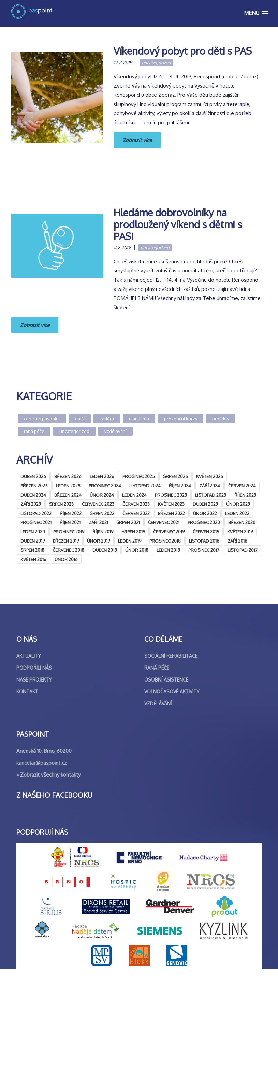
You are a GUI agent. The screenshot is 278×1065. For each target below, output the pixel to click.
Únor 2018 (136, 550)
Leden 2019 (129, 541)
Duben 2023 (205, 504)
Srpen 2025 (175, 476)
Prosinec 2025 (138, 476)
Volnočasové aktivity (172, 787)
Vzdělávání (115, 431)
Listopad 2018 (204, 541)
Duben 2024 (33, 495)
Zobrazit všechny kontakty (50, 870)
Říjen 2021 (70, 522)
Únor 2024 (102, 495)
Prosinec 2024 (105, 485)
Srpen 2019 (133, 531)
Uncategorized (156, 62)
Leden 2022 (237, 513)
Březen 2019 (66, 541)
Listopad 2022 (36, 513)
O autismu (139, 418)
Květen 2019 (240, 531)
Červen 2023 (136, 504)
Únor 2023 (238, 504)
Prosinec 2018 (165, 541)
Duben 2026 (33, 476)
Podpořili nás (34, 763)
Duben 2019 (32, 541)
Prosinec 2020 (204, 522)
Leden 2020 (32, 531)
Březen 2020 (241, 522)
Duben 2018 (104, 550)
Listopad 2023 (210, 495)
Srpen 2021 (128, 522)
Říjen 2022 (71, 513)
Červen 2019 (206, 531)
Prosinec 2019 (68, 531)
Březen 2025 (34, 485)
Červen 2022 (136, 513)
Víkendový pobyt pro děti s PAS (183, 51)
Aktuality (28, 751)
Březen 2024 (68, 495)
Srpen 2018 (32, 550)
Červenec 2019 (169, 531)
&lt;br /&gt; (67, 630)
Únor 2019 (98, 541)
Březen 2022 (171, 513)
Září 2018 (237, 541)
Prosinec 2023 (171, 495)
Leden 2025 (68, 485)
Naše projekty (34, 775)
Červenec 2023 (98, 504)
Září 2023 (30, 504)
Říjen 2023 (245, 495)
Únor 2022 (205, 513)
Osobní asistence (166, 775)
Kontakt (27, 787)
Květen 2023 (171, 504)
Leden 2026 (102, 476)
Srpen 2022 (102, 513)
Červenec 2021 (163, 522)
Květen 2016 (33, 559)
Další (80, 418)
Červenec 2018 (68, 550)
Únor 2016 (66, 559)
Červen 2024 (242, 485)
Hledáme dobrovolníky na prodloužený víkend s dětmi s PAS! (178, 224)
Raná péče (34, 431)
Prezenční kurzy (180, 418)
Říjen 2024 (180, 485)
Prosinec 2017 (203, 550)
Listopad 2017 (243, 550)
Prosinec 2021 (36, 522)
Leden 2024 (134, 495)
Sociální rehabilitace (170, 751)
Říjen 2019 (102, 531)
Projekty (220, 418)
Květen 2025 (209, 476)
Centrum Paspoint (42, 418)
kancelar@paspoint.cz (41, 858)
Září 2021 (98, 522)
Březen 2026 (68, 476)
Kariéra (107, 418)
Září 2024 (209, 485)
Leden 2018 (168, 550)
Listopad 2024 (145, 485)
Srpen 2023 (61, 504)
